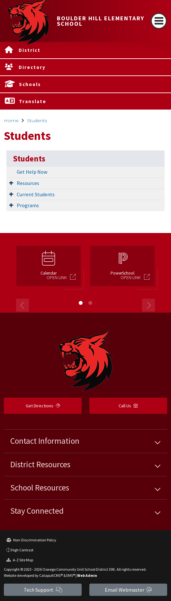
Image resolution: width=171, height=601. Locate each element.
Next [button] (148, 305)
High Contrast (22, 550)
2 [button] (90, 303)
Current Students (36, 194)
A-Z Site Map (19, 559)
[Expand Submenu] (11, 183)
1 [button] (80, 303)
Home (11, 120)
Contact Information (44, 441)
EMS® (70, 575)
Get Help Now (32, 172)
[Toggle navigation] (159, 21)
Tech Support (43, 589)
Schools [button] (30, 84)
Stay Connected (37, 511)
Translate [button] (32, 101)
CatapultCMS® (51, 575)
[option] (49, 269)
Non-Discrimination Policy (31, 540)
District (29, 50)
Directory (32, 67)
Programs (28, 205)
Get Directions (43, 406)
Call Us (128, 406)
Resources (28, 183)
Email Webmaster (128, 589)
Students (37, 120)
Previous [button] (22, 305)
